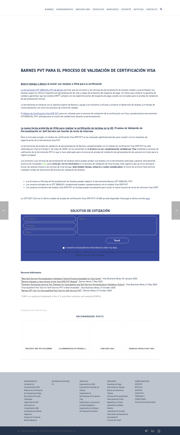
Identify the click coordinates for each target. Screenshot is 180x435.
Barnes (49, 9)
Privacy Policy (108, 251)
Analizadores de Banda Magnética (32, 412)
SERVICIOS (83, 381)
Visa (45, 310)
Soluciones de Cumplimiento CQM (31, 406)
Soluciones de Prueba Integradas (32, 397)
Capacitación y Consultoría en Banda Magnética (89, 403)
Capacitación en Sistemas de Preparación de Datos (88, 409)
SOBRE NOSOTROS (142, 381)
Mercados (113, 9)
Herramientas (64, 9)
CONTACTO (139, 393)
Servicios (98, 9)
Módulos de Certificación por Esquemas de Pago (33, 391)
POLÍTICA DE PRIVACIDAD (145, 402)
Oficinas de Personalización (117, 396)
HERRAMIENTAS (30, 381)
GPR (37, 310)
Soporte (126, 9)
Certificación (25, 310)
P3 (53, 384)
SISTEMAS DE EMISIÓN (60, 381)
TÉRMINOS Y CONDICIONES (140, 397)
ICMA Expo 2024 (107, 349)
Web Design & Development (49, 431)
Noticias (139, 9)
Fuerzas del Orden (114, 420)
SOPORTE (138, 384)
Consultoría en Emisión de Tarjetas (89, 388)
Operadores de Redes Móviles (115, 406)
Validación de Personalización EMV (32, 385)
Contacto (152, 9)
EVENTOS (138, 390)
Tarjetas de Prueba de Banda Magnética (32, 418)
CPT (32, 310)
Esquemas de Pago (114, 384)
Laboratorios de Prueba (116, 411)
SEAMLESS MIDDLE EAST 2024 (141, 349)
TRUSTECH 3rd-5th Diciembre (38, 349)
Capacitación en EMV (87, 384)
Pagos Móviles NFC (31, 402)
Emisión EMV (83, 9)
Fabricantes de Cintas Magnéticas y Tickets (115, 400)
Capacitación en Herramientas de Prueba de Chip (89, 396)
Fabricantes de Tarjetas (116, 387)
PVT (41, 310)
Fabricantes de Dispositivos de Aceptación (117, 415)
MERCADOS (111, 381)
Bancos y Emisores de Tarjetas (115, 391)
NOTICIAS (138, 387)
